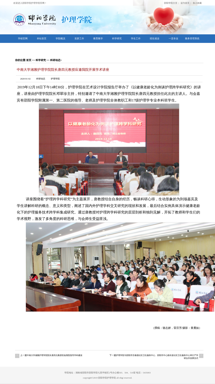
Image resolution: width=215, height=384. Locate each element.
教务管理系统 (192, 38)
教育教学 (98, 38)
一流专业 (173, 38)
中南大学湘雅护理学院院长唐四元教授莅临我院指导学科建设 (54, 355)
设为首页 (185, 3)
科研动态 (55, 60)
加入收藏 (197, 3)
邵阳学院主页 (170, 3)
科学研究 (117, 38)
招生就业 (154, 38)
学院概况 (60, 38)
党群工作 (79, 38)
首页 (28, 60)
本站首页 (41, 38)
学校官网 (23, 38)
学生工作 (136, 38)
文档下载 (23, 47)
